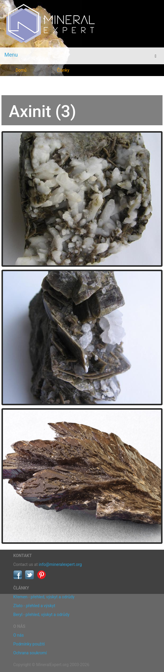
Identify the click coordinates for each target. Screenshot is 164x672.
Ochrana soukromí (30, 652)
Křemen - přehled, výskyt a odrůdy (43, 596)
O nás (18, 635)
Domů (21, 70)
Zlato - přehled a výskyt (34, 605)
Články (63, 70)
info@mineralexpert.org (60, 564)
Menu (11, 55)
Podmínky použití (29, 644)
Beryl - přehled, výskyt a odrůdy (41, 614)
